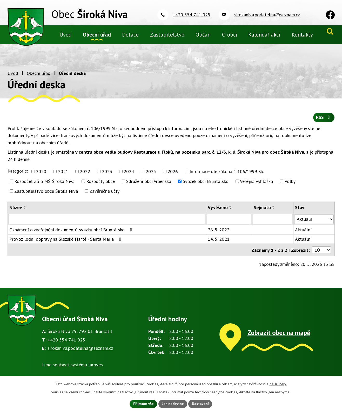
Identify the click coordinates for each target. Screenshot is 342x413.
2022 (85, 174)
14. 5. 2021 (219, 242)
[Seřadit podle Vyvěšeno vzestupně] (230, 209)
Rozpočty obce (100, 184)
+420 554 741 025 (66, 342)
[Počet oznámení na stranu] (321, 252)
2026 (172, 174)
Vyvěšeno (218, 210)
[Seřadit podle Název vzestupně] (25, 209)
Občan (203, 34)
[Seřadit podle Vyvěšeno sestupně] (230, 211)
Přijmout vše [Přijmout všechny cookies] (142, 403)
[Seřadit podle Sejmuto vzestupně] (274, 209)
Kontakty (302, 34)
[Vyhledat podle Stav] (313, 221)
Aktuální (303, 233)
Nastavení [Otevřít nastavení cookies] (201, 403)
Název (15, 210)
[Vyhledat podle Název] (107, 222)
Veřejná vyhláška (256, 184)
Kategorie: (18, 174)
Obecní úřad (38, 77)
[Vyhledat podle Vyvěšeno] (229, 222)
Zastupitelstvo (167, 34)
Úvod (13, 77)
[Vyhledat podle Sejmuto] (273, 222)
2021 (63, 174)
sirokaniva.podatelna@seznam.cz (80, 351)
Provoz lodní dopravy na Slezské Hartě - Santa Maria (66, 242)
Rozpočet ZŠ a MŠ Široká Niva (44, 184)
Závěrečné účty (104, 194)
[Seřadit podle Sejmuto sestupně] (274, 211)
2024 (129, 174)
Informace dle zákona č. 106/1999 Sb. (227, 174)
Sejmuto (262, 210)
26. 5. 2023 (219, 233)
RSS (324, 121)
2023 (107, 174)
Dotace (130, 34)
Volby (290, 184)
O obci (229, 34)
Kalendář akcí (264, 34)
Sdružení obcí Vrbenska (148, 184)
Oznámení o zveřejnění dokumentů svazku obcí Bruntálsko (71, 233)
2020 (41, 174)
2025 (151, 174)
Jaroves (95, 367)
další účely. (278, 383)
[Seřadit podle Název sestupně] (25, 211)
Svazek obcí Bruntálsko (206, 184)
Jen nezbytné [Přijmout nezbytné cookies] (173, 403)
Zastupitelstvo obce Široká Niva (46, 194)
